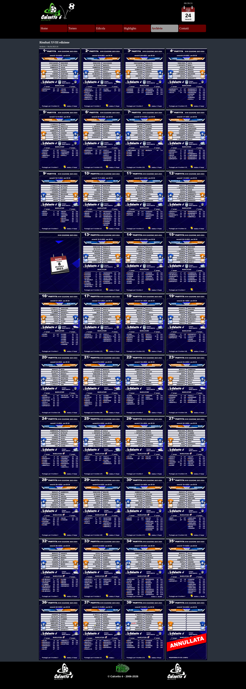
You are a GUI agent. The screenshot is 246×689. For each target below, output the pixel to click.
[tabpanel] (123, 676)
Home (44, 28)
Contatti (184, 28)
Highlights (130, 28)
